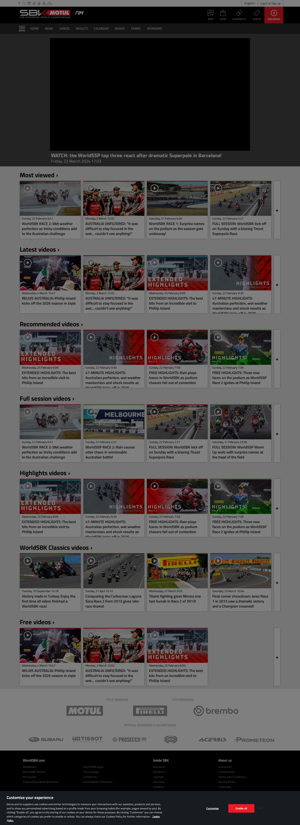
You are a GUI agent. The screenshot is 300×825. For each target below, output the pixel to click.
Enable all (241, 808)
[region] (150, 808)
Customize (212, 808)
